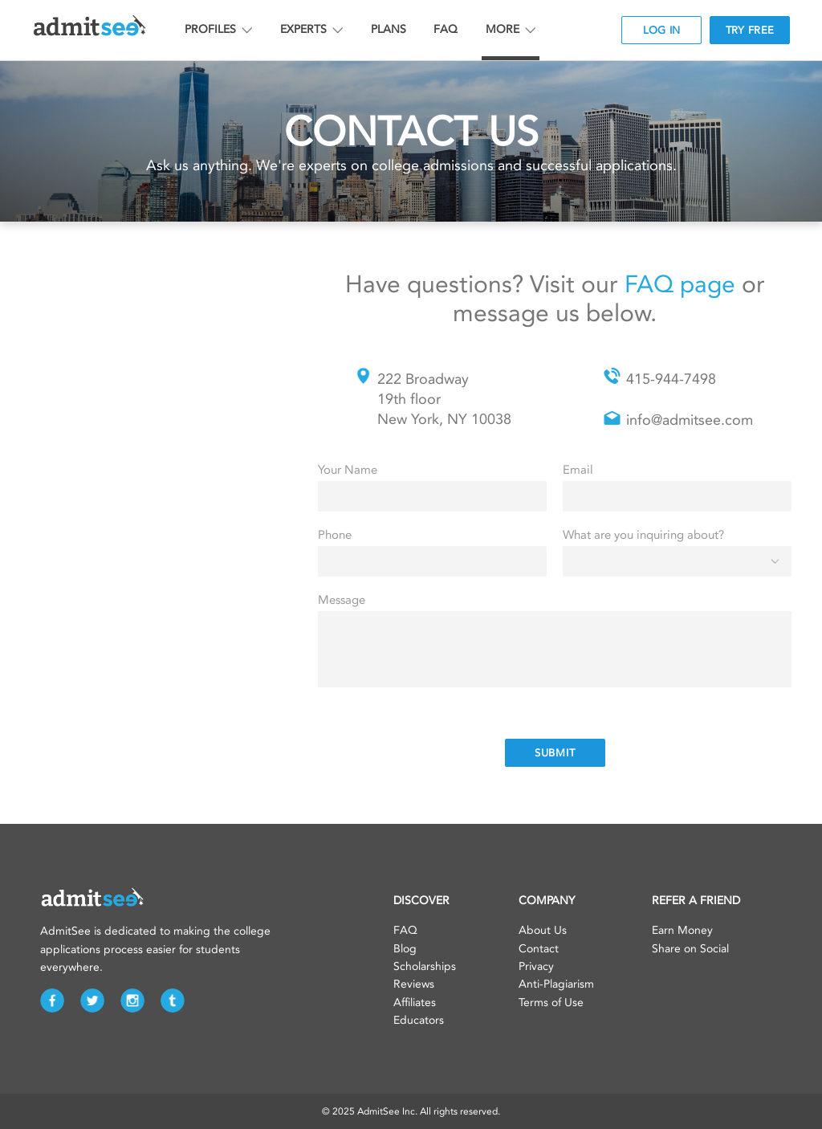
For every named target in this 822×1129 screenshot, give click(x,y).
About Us (543, 930)
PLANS (388, 29)
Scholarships (424, 966)
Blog (405, 949)
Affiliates (414, 1002)
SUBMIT (555, 753)
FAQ (445, 29)
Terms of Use (551, 1002)
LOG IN (662, 30)
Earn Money (682, 930)
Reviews (413, 984)
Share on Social (690, 949)
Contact (539, 949)
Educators (418, 1020)
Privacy (536, 966)
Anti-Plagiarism (556, 984)
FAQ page (680, 284)
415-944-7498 (671, 379)
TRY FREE (750, 30)
